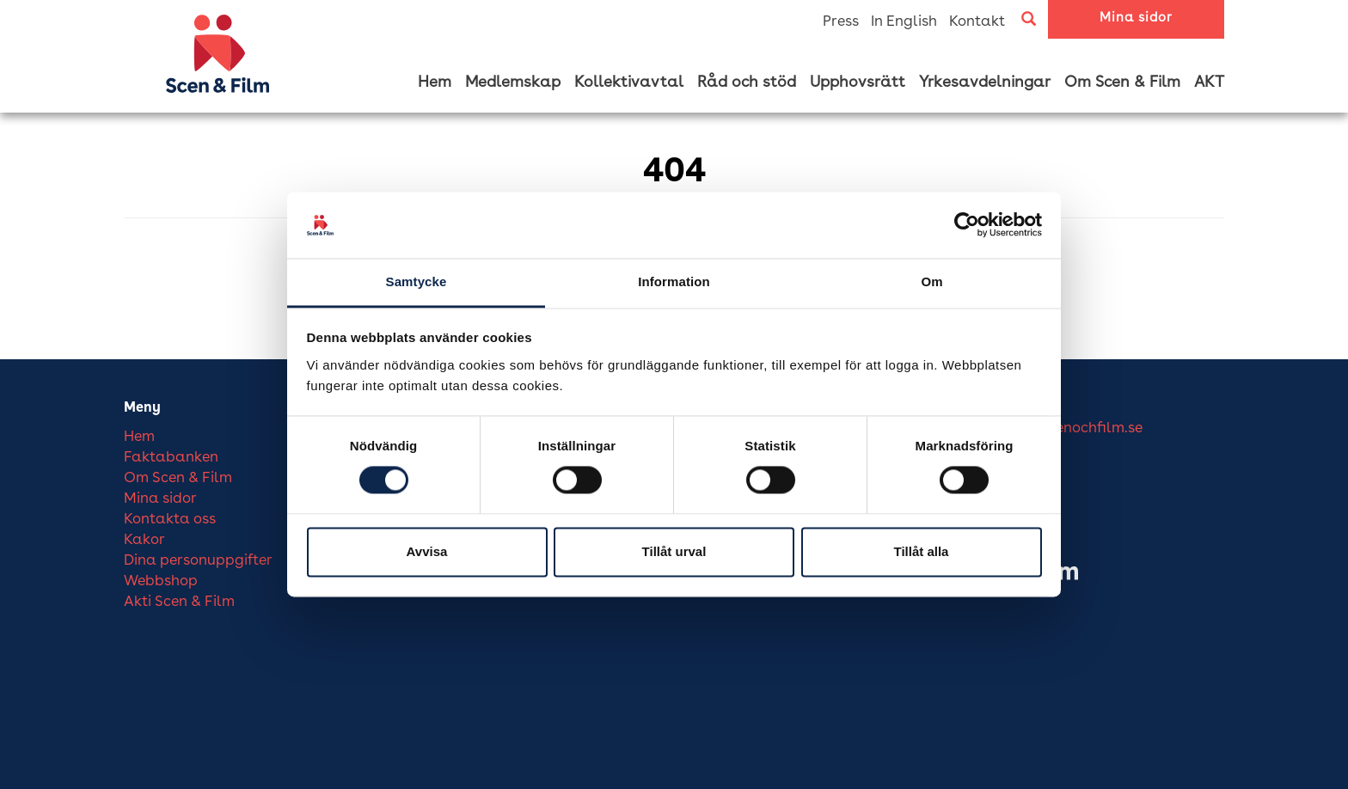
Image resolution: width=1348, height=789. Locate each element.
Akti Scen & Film (179, 602)
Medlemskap (513, 82)
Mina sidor (1136, 18)
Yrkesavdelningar (985, 82)
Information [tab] (674, 281)
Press (841, 22)
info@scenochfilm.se (1072, 428)
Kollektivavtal (628, 82)
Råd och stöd (746, 82)
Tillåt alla (921, 551)
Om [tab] (931, 281)
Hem (434, 82)
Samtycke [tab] (416, 281)
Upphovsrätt (857, 82)
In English (904, 22)
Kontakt (977, 22)
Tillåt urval (674, 551)
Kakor (144, 540)
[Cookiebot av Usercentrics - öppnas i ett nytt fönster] (967, 225)
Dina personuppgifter (198, 561)
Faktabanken (171, 457)
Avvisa (427, 551)
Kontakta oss (170, 519)
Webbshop (161, 581)
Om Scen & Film (1122, 82)
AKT (1209, 82)
